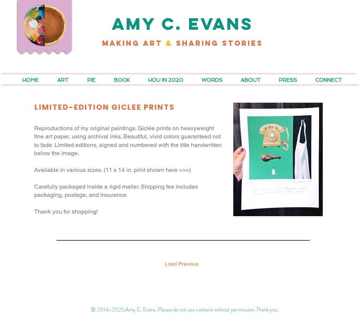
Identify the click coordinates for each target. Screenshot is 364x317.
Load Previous (182, 264)
